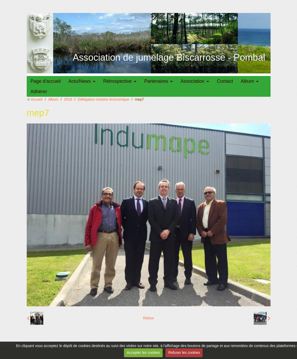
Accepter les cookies (143, 352)
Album (247, 81)
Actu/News (79, 81)
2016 (68, 99)
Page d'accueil (46, 81)
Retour (148, 318)
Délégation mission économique (103, 99)
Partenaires (156, 81)
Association (192, 81)
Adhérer (39, 91)
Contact (225, 81)
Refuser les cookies (184, 352)
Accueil (37, 99)
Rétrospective (117, 81)
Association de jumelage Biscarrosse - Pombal (169, 57)
